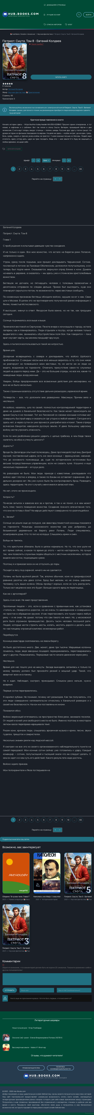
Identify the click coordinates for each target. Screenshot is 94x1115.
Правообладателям (31, 1068)
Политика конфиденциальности (60, 1068)
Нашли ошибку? (37, 44)
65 (80, 169)
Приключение (34, 92)
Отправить (9, 990)
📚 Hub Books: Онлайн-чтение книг (22, 34)
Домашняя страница (55, 5)
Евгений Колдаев (15, 89)
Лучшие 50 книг (52, 15)
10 (68, 169)
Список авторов (52, 24)
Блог (68, 24)
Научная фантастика (45, 34)
